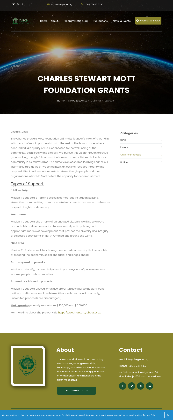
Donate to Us (76, 390)
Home (61, 100)
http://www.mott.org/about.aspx (79, 314)
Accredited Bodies (148, 20)
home (44, 21)
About (55, 21)
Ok (167, 415)
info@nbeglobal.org (59, 4)
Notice (141, 166)
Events (141, 151)
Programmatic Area (77, 21)
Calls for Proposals (141, 158)
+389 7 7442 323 (91, 4)
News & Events (123, 21)
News (141, 143)
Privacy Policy (150, 415)
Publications (101, 21)
